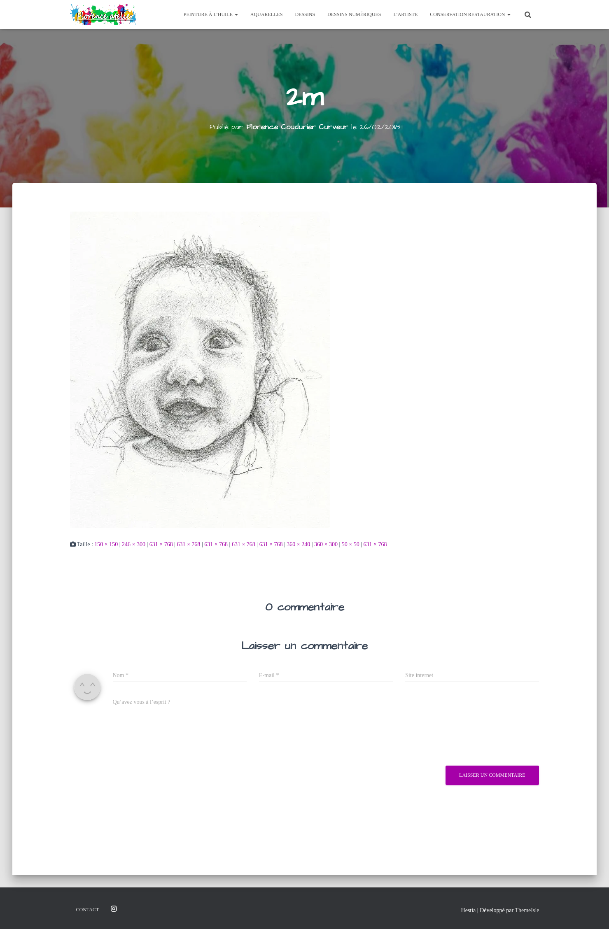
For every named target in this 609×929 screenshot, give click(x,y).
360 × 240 (298, 544)
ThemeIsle (527, 910)
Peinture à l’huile (211, 14)
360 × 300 (326, 544)
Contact (87, 910)
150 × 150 (106, 544)
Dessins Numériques (354, 14)
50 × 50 (350, 544)
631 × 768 (161, 544)
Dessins (305, 14)
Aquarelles (266, 14)
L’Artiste (405, 14)
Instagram (114, 909)
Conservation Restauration (470, 14)
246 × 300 (133, 544)
